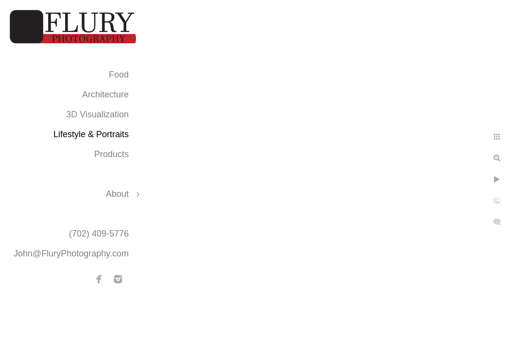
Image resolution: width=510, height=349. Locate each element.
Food (119, 74)
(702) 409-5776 (99, 233)
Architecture (105, 94)
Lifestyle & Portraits (91, 134)
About (117, 194)
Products (111, 154)
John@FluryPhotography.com (71, 253)
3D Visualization (97, 114)
